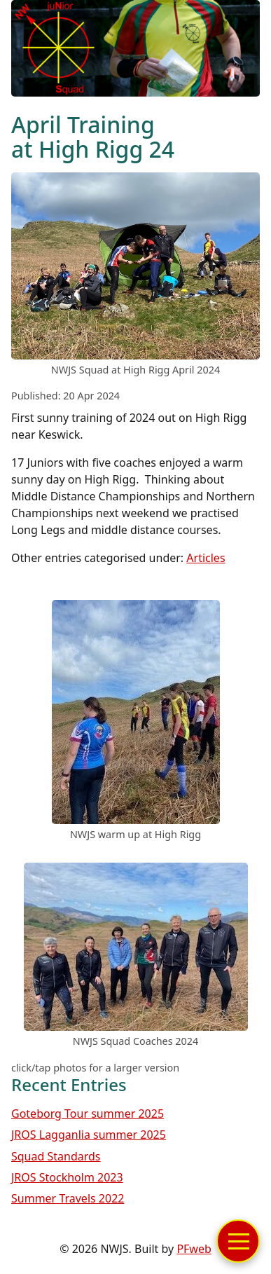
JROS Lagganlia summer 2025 (88, 1134)
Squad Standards (56, 1156)
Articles (205, 558)
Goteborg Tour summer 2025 (87, 1113)
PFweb (193, 1248)
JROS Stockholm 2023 (67, 1177)
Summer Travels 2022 (67, 1198)
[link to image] (135, 355)
